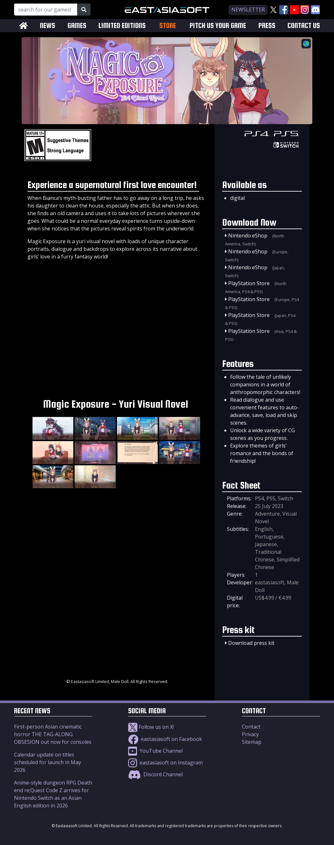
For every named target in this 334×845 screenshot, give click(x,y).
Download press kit (251, 642)
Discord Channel (155, 774)
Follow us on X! (151, 726)
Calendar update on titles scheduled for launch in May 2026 (47, 762)
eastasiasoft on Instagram (165, 762)
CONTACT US (303, 26)
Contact (251, 726)
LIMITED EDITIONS (122, 26)
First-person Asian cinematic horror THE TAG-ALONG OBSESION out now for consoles (52, 734)
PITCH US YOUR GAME (218, 26)
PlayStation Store (249, 283)
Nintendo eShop (247, 235)
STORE (167, 25)
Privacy (250, 734)
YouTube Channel (155, 750)
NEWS (47, 26)
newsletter (248, 9)
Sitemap (251, 741)
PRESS (266, 26)
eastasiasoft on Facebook (165, 739)
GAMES (77, 26)
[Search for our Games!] (45, 10)
